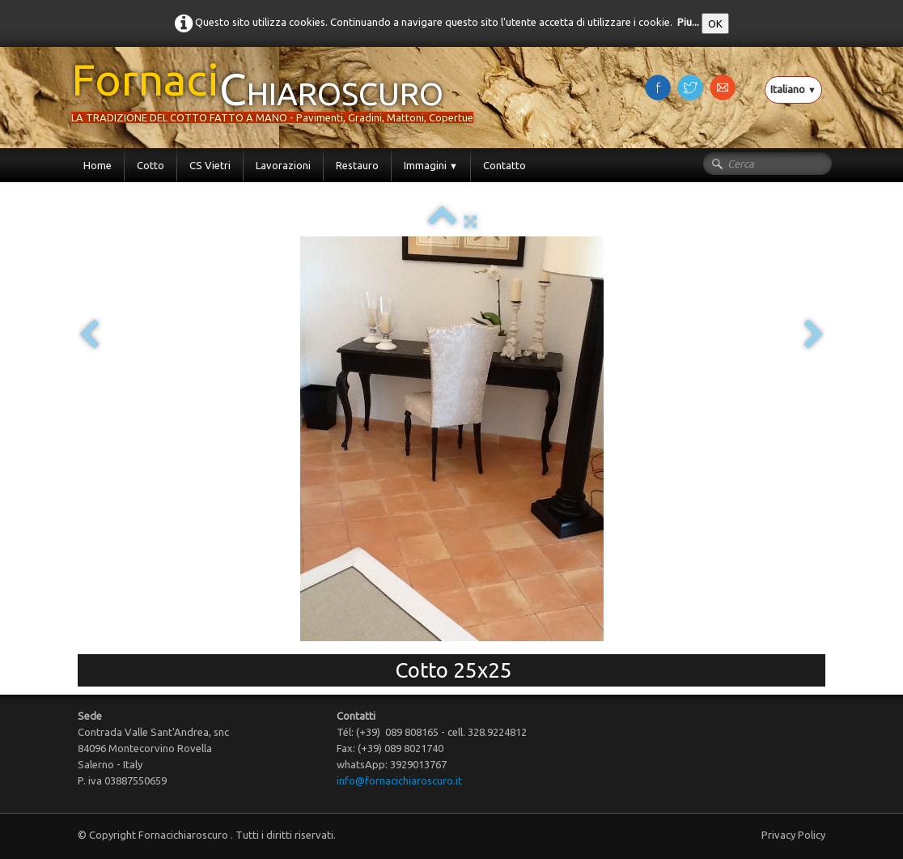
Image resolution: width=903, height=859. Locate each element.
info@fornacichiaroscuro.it (399, 780)
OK (715, 23)
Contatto (504, 165)
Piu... (688, 22)
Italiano (793, 89)
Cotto (150, 165)
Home (97, 165)
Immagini (431, 165)
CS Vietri (210, 165)
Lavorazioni (283, 165)
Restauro (357, 165)
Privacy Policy (793, 834)
